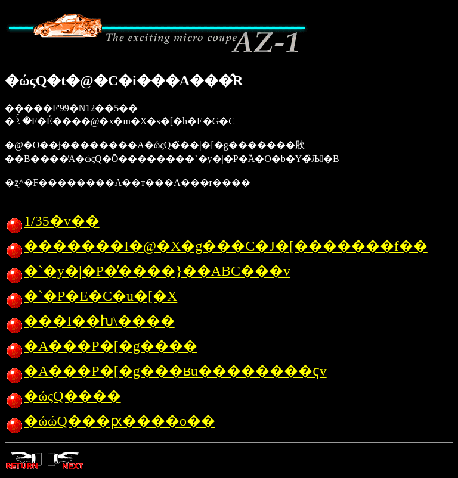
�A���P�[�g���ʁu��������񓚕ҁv (166, 371)
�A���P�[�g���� (101, 346)
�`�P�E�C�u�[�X (91, 296)
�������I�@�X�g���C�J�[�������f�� (216, 246)
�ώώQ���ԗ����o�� (110, 421)
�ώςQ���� (63, 396)
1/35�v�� (52, 221)
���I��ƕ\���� (90, 321)
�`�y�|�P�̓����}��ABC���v (147, 271)
